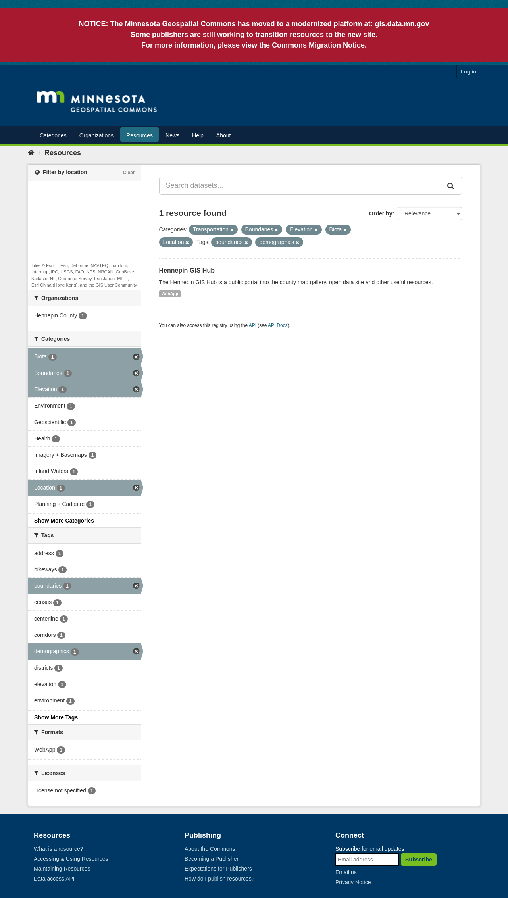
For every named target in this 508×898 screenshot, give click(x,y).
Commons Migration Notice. (319, 45)
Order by (380, 213)
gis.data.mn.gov (402, 24)
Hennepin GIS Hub (187, 270)
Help (198, 135)
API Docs (278, 325)
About (223, 135)
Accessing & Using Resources (71, 859)
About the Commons (210, 849)
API (252, 325)
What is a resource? (58, 849)
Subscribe (418, 859)
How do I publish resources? (220, 878)
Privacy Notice (353, 882)
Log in (468, 72)
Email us (346, 872)
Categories (53, 135)
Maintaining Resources (62, 868)
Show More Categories (64, 520)
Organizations (96, 135)
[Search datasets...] (300, 186)
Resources (139, 135)
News (172, 135)
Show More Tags (56, 717)
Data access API (54, 878)
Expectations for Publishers (218, 868)
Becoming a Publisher (212, 859)
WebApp (170, 293)
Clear (129, 172)
